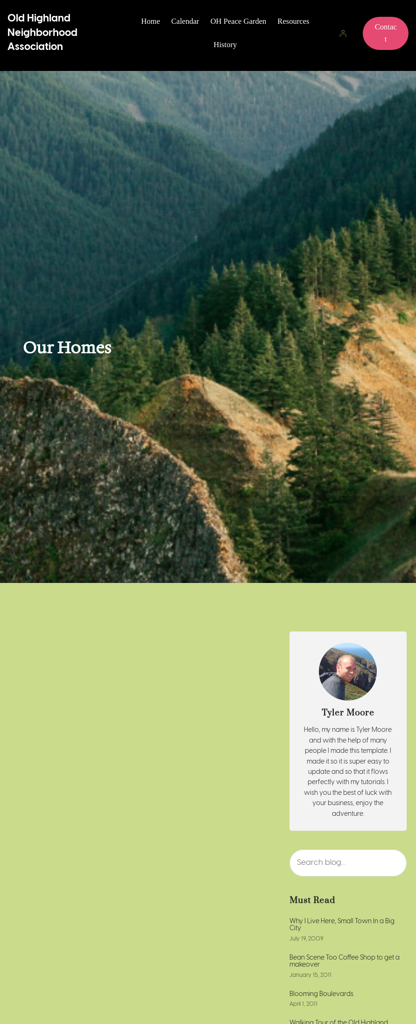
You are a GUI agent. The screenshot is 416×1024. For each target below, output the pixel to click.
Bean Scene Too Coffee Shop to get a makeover (344, 961)
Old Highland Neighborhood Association (42, 32)
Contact (386, 33)
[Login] (343, 33)
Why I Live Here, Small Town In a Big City (342, 925)
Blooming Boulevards (321, 994)
